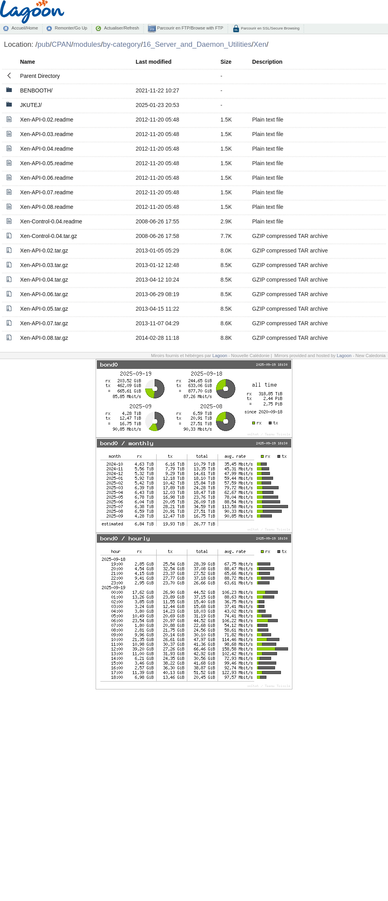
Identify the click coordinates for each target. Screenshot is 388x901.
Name (27, 62)
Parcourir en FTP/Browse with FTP (189, 28)
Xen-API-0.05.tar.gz (44, 309)
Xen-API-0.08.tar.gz (44, 338)
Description (267, 62)
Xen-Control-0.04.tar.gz (48, 236)
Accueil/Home (24, 28)
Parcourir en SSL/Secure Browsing (269, 28)
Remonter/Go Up (71, 28)
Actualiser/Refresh (121, 28)
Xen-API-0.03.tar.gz (44, 265)
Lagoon (219, 355)
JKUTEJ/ (31, 105)
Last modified (154, 62)
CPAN (61, 44)
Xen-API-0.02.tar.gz (44, 250)
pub (43, 44)
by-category (122, 44)
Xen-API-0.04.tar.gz (44, 279)
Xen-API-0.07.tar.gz (44, 323)
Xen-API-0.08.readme (46, 207)
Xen (259, 44)
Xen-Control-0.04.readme (51, 221)
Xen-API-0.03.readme (46, 134)
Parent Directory (40, 76)
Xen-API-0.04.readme (46, 149)
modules (87, 44)
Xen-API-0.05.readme (46, 163)
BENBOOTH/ (36, 90)
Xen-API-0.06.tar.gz (44, 294)
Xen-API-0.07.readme (46, 192)
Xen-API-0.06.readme (46, 178)
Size (225, 62)
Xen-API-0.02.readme (46, 119)
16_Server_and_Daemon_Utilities (197, 44)
